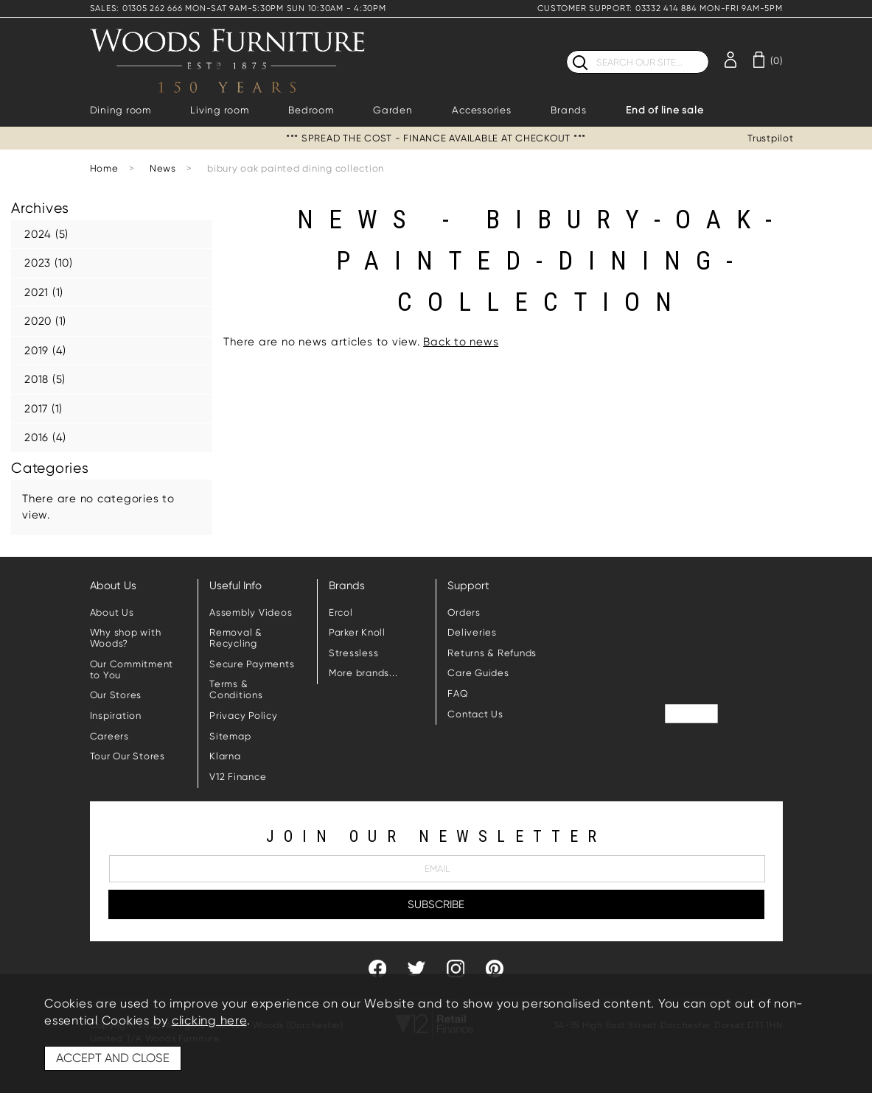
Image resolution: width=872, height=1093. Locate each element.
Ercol (341, 612)
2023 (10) (48, 263)
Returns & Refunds (492, 652)
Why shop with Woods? (125, 638)
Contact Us (475, 714)
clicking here (209, 1020)
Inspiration (116, 715)
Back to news (460, 341)
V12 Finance (237, 776)
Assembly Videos (250, 612)
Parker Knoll (357, 632)
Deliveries (472, 632)
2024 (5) (46, 234)
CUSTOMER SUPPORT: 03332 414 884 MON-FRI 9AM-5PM (659, 8)
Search (566, 49)
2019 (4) (45, 350)
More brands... (363, 672)
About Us (112, 612)
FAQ (457, 693)
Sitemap (230, 736)
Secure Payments (251, 663)
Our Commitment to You (132, 669)
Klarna (225, 756)
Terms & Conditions (236, 689)
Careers (109, 736)
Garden (393, 110)
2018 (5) (45, 379)
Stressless (354, 652)
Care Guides (478, 672)
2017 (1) (43, 408)
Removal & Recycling (235, 638)
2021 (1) (43, 292)
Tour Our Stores (127, 756)
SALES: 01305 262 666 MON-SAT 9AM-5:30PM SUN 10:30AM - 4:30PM (238, 8)
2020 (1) (45, 321)
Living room (219, 110)
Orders (464, 612)
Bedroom (310, 110)
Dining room (120, 110)
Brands (569, 110)
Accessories (481, 110)
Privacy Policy (243, 715)
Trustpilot (770, 138)
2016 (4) (45, 437)
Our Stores (116, 694)
